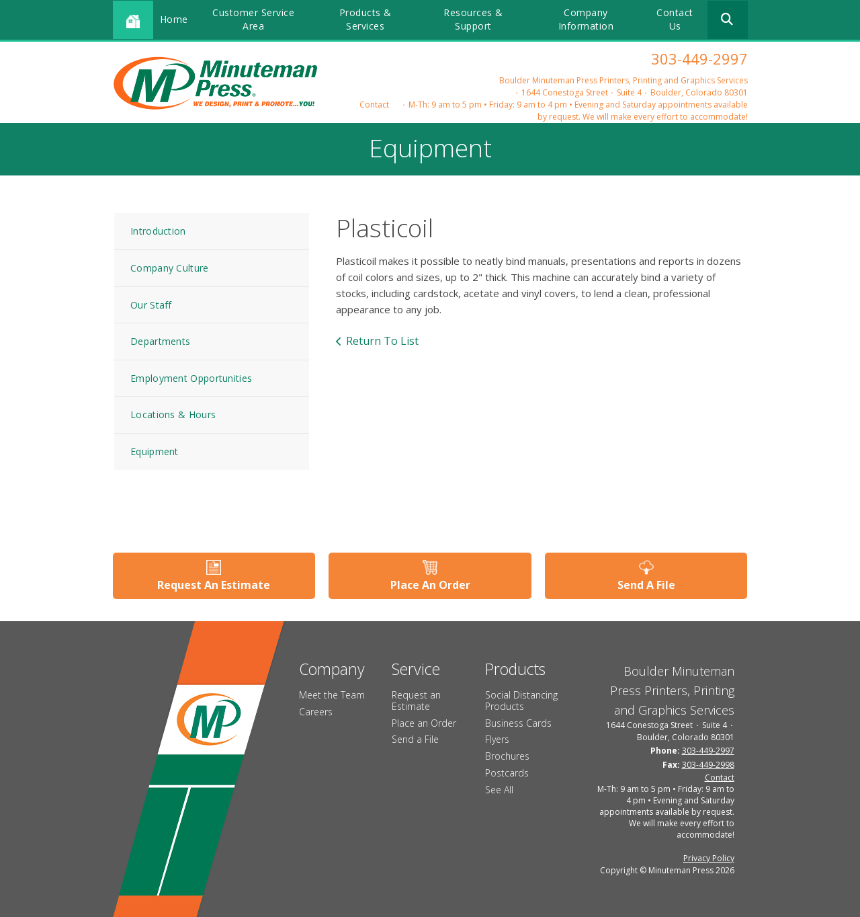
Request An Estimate (213, 584)
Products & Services (365, 19)
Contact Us (674, 19)
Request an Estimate (416, 700)
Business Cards (518, 723)
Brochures (507, 756)
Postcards (507, 772)
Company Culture (169, 268)
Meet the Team (332, 694)
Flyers (497, 739)
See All (499, 789)
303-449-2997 (699, 58)
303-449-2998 (708, 764)
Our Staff (151, 304)
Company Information (586, 19)
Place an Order (424, 723)
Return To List (382, 340)
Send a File (415, 739)
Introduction (158, 231)
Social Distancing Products (521, 700)
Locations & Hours (173, 414)
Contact (374, 104)
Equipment (154, 451)
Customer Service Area (253, 19)
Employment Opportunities (191, 378)
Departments (160, 341)
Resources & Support (473, 19)
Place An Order (430, 584)
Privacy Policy (708, 858)
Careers (316, 711)
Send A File (646, 584)
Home (174, 19)
